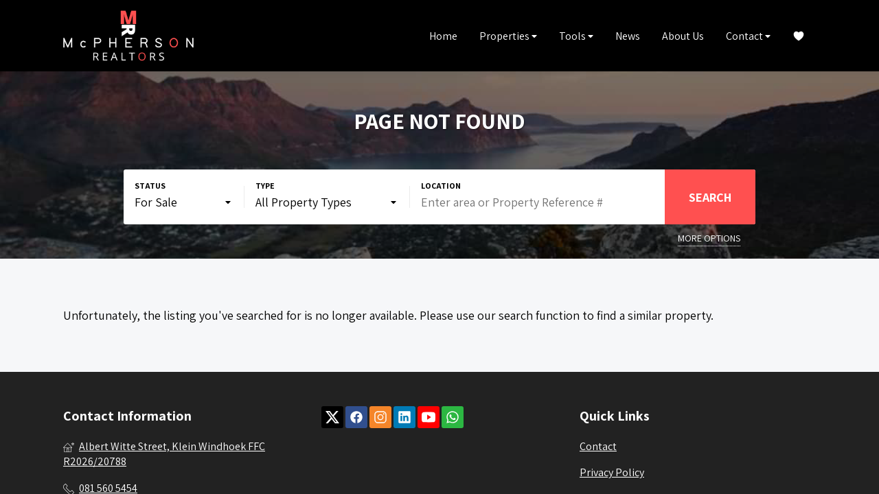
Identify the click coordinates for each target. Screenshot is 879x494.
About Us (683, 36)
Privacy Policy (612, 472)
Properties (508, 36)
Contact (748, 36)
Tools (576, 36)
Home (443, 36)
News (627, 36)
